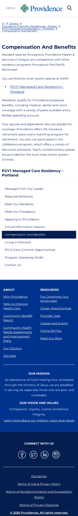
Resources (49, 290)
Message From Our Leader (24, 188)
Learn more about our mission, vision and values (39, 420)
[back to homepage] (3, 23)
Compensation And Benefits (25, 234)
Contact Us (13, 265)
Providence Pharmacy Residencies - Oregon (29, 26)
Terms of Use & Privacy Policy (39, 484)
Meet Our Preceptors (20, 211)
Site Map (9, 356)
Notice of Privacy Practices (39, 505)
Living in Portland (18, 242)
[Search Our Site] (69, 8)
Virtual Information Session (25, 227)
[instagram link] (56, 455)
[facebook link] (22, 455)
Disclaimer (39, 476)
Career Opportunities (55, 308)
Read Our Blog (51, 338)
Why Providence (15, 297)
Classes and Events (54, 323)
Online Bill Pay (51, 331)
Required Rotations (19, 196)
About (9, 290)
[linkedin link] (44, 455)
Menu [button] (10, 8)
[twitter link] (33, 455)
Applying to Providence (22, 219)
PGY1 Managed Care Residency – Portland (28, 28)
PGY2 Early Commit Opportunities (30, 249)
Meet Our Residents (19, 204)
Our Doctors (12, 348)
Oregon (14, 23)
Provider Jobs (50, 316)
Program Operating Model (24, 257)
